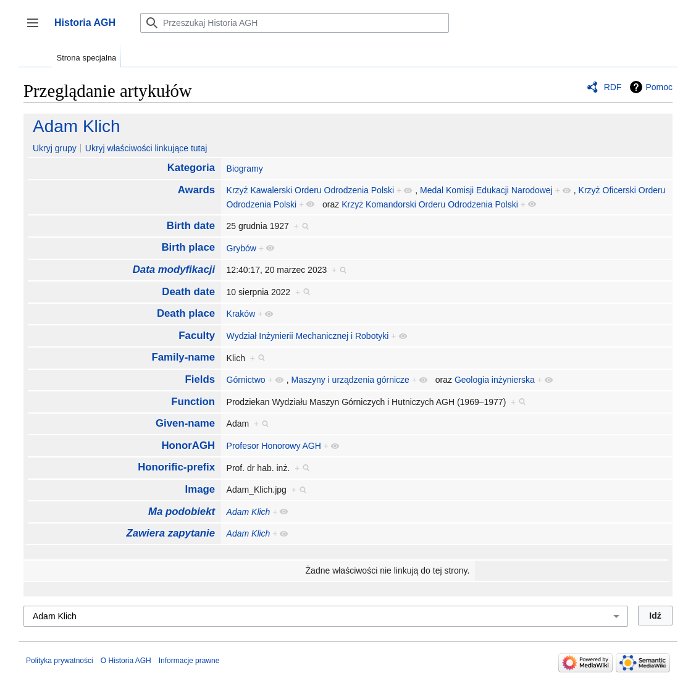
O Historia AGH (126, 660)
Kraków (241, 314)
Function (193, 401)
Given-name (185, 423)
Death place (186, 313)
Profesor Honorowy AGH (274, 446)
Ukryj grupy (55, 148)
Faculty (196, 335)
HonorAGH (188, 445)
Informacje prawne (189, 660)
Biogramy (245, 168)
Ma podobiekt (181, 511)
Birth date (191, 226)
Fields (200, 379)
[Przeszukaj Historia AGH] (294, 23)
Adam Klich (76, 126)
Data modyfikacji (174, 269)
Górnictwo (246, 380)
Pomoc (659, 87)
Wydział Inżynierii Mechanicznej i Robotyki (308, 336)
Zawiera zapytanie (170, 533)
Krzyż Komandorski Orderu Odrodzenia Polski (430, 204)
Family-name (184, 357)
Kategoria (191, 167)
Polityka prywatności (59, 660)
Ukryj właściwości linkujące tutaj (146, 148)
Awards (196, 190)
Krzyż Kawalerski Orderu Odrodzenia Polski (311, 190)
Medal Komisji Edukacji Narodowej (486, 190)
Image (200, 489)
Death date (188, 292)
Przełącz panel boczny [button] (37, 28)
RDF (613, 87)
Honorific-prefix (176, 467)
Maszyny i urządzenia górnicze (350, 380)
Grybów (241, 248)
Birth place (188, 247)
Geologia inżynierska (495, 380)
